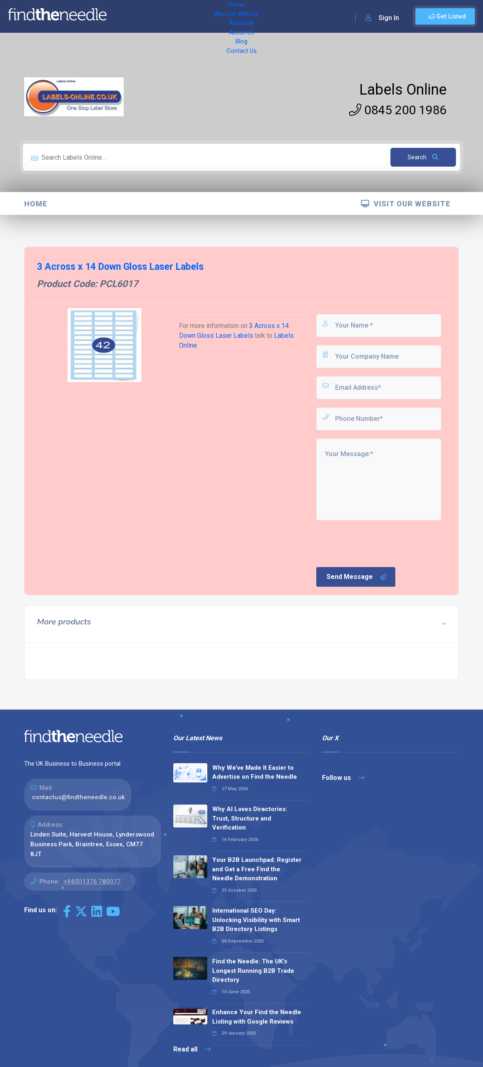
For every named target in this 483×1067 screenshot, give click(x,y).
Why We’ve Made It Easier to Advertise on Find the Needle (254, 772)
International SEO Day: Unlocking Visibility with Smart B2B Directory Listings (256, 920)
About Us (249, 16)
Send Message (357, 577)
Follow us (343, 778)
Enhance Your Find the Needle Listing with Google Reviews (256, 1016)
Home (124, 16)
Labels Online (403, 89)
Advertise (213, 16)
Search (423, 157)
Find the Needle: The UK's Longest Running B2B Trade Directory (253, 970)
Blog (278, 16)
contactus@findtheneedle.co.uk (78, 797)
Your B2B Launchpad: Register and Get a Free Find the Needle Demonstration (257, 869)
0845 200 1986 (398, 110)
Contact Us (310, 16)
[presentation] (377, 543)
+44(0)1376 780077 (92, 881)
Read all (192, 1049)
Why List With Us (166, 16)
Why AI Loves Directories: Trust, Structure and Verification (249, 818)
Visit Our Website (406, 203)
